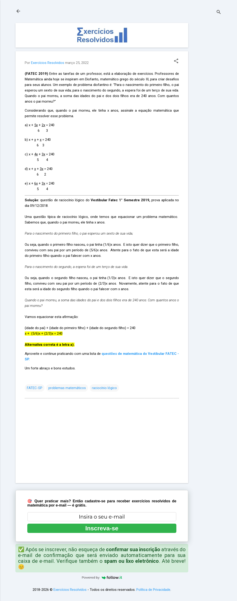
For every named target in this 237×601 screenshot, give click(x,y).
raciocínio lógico (104, 388)
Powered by (102, 577)
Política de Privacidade (153, 590)
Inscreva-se (101, 528)
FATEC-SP (34, 388)
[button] (176, 61)
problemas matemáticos (67, 388)
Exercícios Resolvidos (70, 590)
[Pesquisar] (218, 13)
